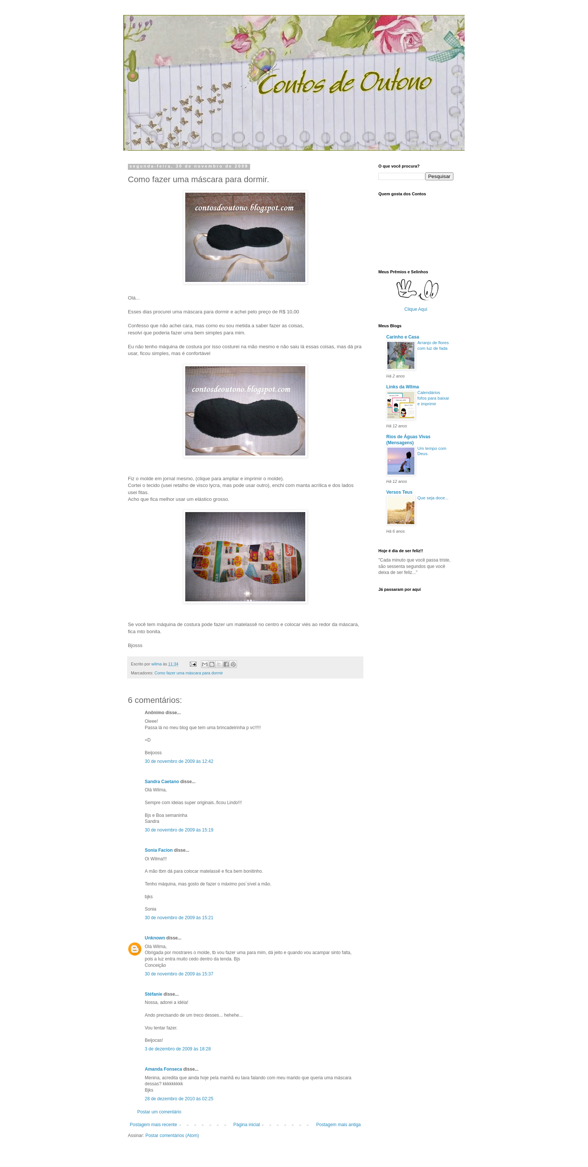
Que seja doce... (432, 498)
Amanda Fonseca (163, 1069)
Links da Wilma (402, 386)
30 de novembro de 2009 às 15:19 (179, 830)
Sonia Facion (159, 850)
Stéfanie (153, 994)
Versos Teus (399, 492)
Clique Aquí (415, 309)
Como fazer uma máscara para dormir (188, 673)
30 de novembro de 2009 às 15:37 (179, 974)
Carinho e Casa (402, 337)
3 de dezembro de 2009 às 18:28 (178, 1049)
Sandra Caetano (162, 781)
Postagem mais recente (153, 1124)
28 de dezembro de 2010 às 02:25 (179, 1098)
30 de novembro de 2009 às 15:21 (179, 917)
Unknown (155, 938)
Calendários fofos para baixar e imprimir (433, 398)
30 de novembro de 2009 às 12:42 (179, 761)
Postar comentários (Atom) (172, 1135)
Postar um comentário (159, 1112)
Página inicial (246, 1124)
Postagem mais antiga (338, 1124)
